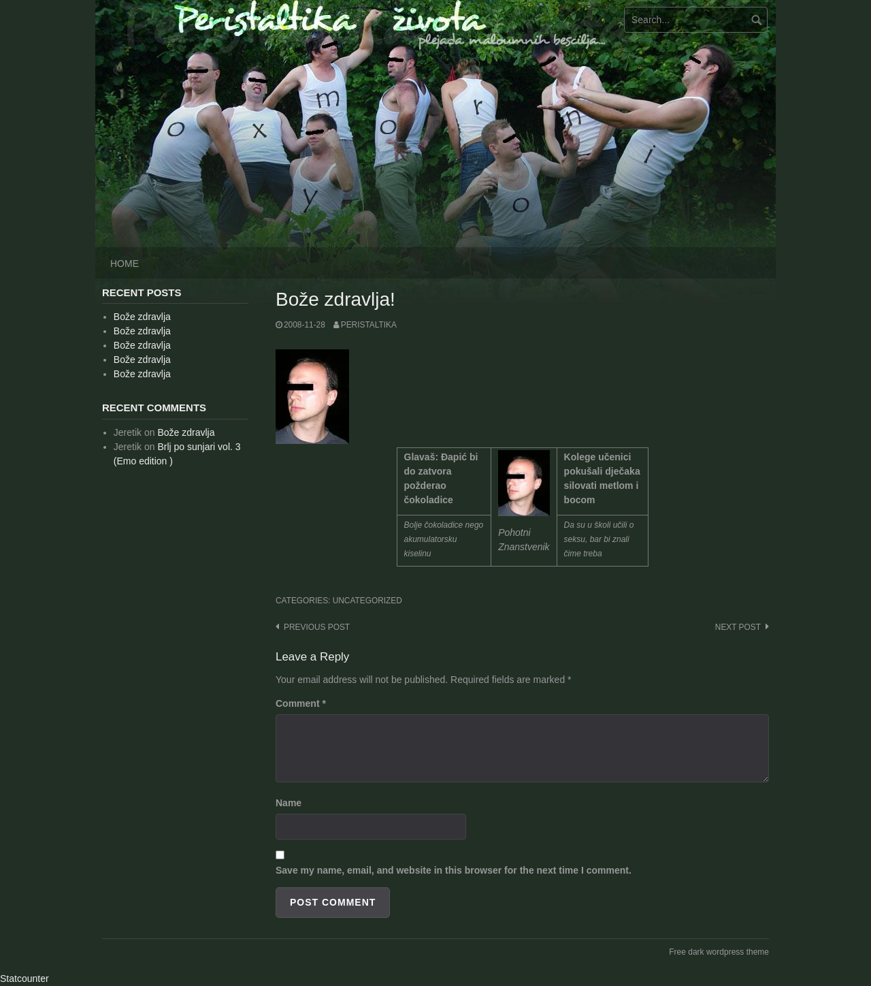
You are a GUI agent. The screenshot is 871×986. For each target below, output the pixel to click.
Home (124, 263)
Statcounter (24, 978)
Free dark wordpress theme (719, 952)
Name (288, 802)
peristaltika (369, 325)
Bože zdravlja (142, 316)
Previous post (317, 627)
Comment (301, 703)
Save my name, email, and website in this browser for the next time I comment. (453, 870)
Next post (738, 627)
